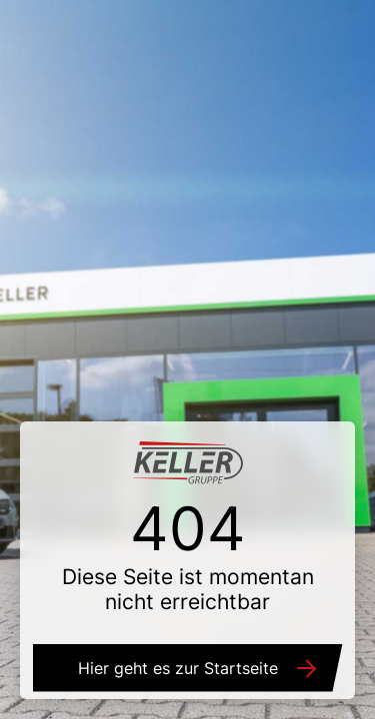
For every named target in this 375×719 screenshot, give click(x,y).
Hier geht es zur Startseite (178, 668)
